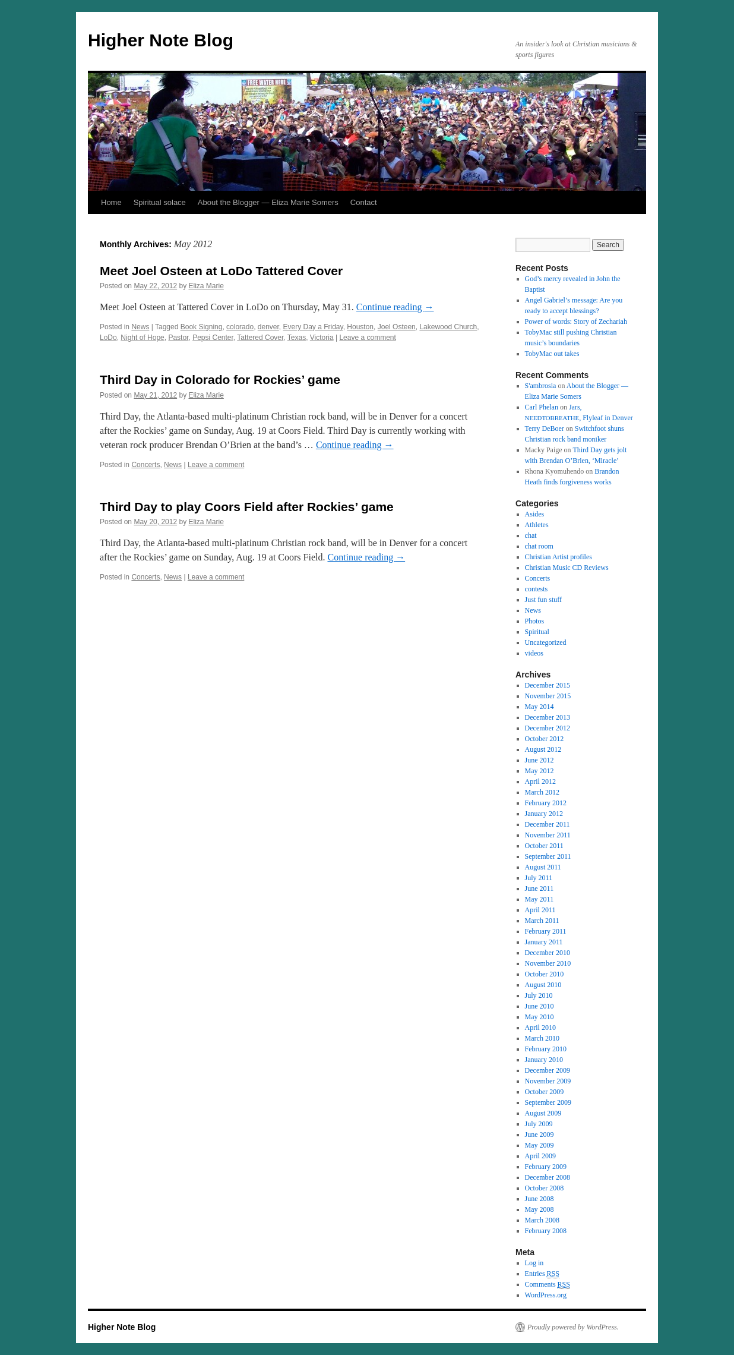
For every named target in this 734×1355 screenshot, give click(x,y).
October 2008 (544, 1188)
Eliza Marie (205, 286)
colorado (240, 327)
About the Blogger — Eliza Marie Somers (268, 202)
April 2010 (540, 1027)
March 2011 (542, 920)
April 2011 (540, 910)
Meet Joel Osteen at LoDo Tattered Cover (221, 271)
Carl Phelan (541, 407)
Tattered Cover (260, 337)
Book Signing (202, 327)
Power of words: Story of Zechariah (576, 321)
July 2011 (539, 878)
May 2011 (539, 899)
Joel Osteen (397, 327)
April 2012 (540, 781)
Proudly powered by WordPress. (573, 1327)
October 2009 (544, 1092)
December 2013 (547, 717)
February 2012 (546, 803)
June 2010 (539, 1006)
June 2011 (539, 888)
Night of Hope (142, 337)
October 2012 (544, 739)
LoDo (108, 337)
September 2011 (548, 856)
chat (531, 535)
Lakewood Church (448, 327)
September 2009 (548, 1102)
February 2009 (546, 1166)
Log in (534, 1263)
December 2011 (547, 824)
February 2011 (546, 931)
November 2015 (548, 696)
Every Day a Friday (313, 327)
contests (536, 589)
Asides (535, 514)
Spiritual (537, 632)
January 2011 (544, 942)
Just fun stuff (543, 599)
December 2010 (547, 952)
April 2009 (540, 1156)
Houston (360, 327)
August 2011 (543, 867)
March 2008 (542, 1220)
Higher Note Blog (160, 40)
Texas (296, 337)
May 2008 (539, 1209)
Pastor (178, 337)
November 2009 (548, 1081)
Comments (547, 1284)
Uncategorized (546, 642)
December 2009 (547, 1070)
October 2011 (544, 846)
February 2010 (546, 1049)
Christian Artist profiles (558, 557)
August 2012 (543, 749)
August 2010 (543, 985)
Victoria (322, 337)
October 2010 (544, 974)
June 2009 (539, 1134)
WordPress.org (546, 1295)
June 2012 (539, 760)
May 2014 (539, 706)
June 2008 (539, 1199)
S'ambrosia (540, 386)
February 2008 (546, 1231)
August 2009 (543, 1113)
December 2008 (547, 1177)
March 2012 (542, 792)
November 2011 (548, 835)
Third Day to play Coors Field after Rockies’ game (247, 506)
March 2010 (542, 1038)
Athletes (537, 525)
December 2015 (547, 685)
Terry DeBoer (544, 428)
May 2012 (539, 771)
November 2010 (548, 963)
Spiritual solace (160, 202)
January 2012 (544, 813)
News (140, 327)
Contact (363, 202)
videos (534, 653)
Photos (535, 621)
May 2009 (539, 1145)
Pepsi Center (212, 337)
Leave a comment (367, 337)
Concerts (145, 465)
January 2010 (544, 1059)
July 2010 (539, 995)
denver (268, 327)
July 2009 (539, 1124)
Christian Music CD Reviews (567, 567)
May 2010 (539, 1017)
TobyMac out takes (552, 353)
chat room (539, 546)
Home (111, 202)
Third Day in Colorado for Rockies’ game (220, 379)
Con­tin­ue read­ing (395, 307)
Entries (542, 1273)
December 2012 (547, 728)
